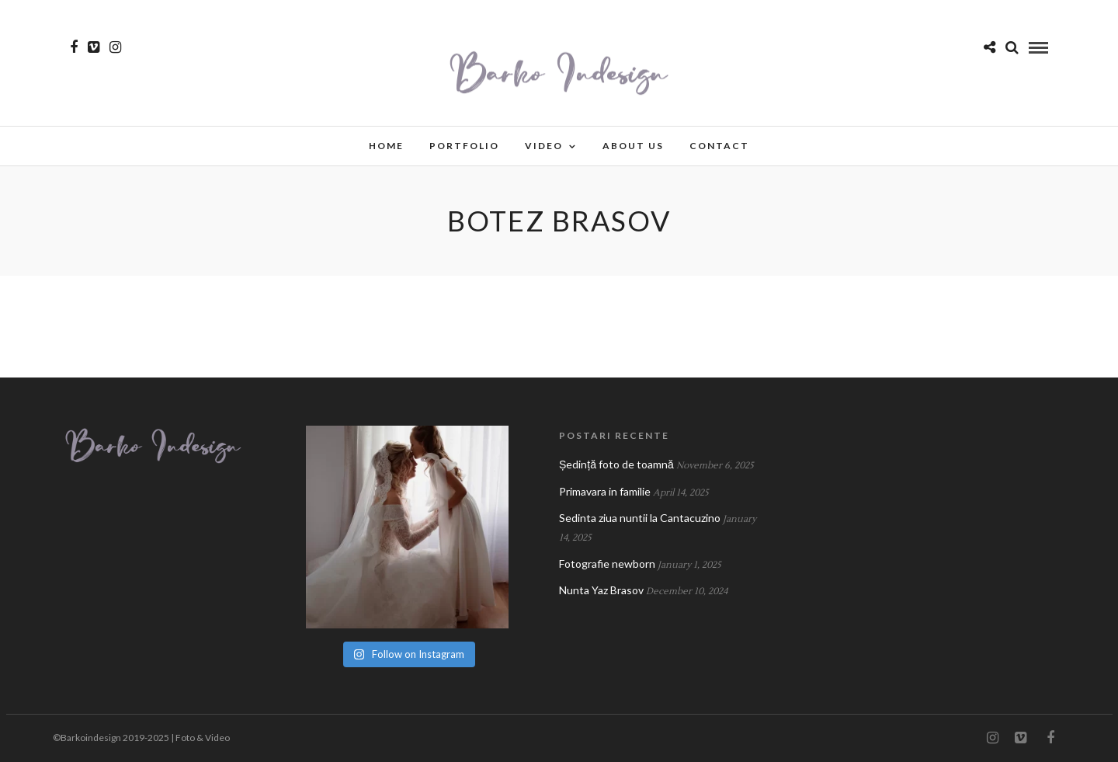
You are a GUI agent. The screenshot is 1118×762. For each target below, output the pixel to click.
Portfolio (464, 145)
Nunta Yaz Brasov (601, 590)
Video (544, 145)
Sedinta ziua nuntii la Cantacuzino (639, 517)
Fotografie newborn (607, 563)
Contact (719, 145)
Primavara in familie (605, 491)
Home (386, 145)
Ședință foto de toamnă (616, 464)
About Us (633, 145)
